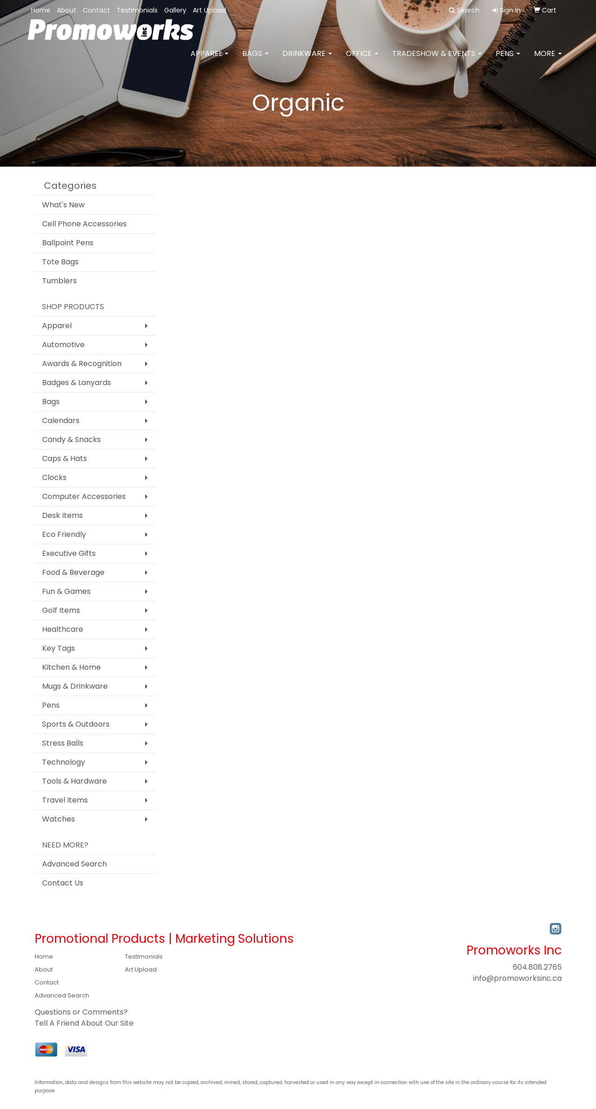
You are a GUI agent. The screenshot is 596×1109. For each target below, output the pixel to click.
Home (40, 10)
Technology (63, 762)
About (66, 10)
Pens (508, 60)
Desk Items (62, 515)
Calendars (61, 420)
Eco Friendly (64, 534)
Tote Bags (60, 261)
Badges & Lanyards (76, 382)
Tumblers (59, 280)
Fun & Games (66, 591)
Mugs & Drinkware (75, 686)
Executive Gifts (69, 553)
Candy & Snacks (71, 439)
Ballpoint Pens (67, 242)
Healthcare (62, 629)
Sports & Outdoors (76, 724)
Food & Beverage (73, 572)
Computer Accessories (84, 496)
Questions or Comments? (81, 1012)
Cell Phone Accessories (84, 223)
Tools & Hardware (74, 781)
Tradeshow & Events (437, 60)
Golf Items (61, 610)
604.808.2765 (537, 967)
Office (362, 60)
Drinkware (307, 60)
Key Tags (58, 648)
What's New (63, 204)
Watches (58, 819)
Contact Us (62, 883)
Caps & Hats (64, 458)
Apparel (209, 60)
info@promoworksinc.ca (517, 978)
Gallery (175, 10)
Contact (96, 10)
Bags (255, 60)
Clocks (54, 477)
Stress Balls (62, 743)
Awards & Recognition (82, 363)
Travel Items (65, 800)
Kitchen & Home (71, 667)
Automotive (63, 344)
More (548, 60)
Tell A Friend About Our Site (84, 1023)
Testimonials (137, 10)
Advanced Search (74, 864)
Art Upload (209, 10)
